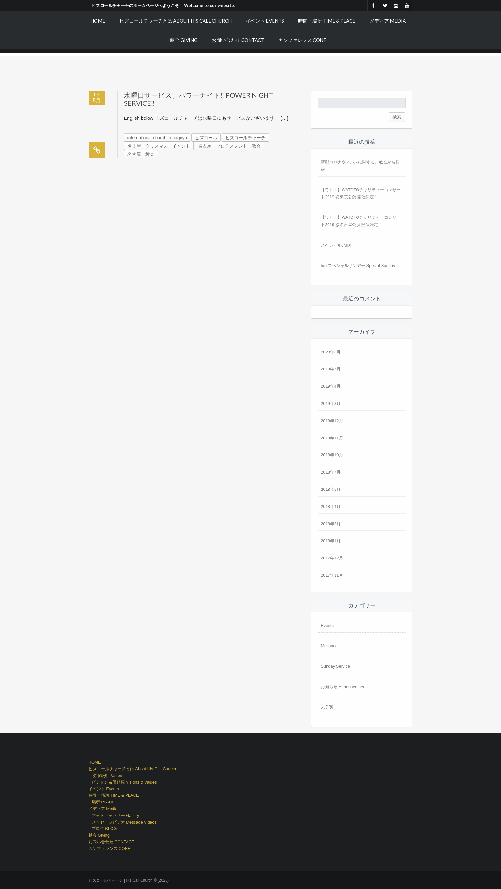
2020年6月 (331, 352)
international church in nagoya (157, 137)
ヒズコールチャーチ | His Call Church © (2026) (129, 880)
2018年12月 (332, 420)
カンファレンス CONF (302, 40)
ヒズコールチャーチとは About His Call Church (175, 21)
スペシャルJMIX (336, 245)
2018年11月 (332, 438)
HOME (97, 21)
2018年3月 (331, 523)
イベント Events (265, 21)
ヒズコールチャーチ (245, 137)
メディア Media (388, 21)
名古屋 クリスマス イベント (158, 145)
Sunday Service (335, 666)
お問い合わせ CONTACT (238, 40)
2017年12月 (332, 558)
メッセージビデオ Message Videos (124, 822)
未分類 (327, 707)
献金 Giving (183, 40)
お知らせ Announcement (343, 686)
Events (327, 625)
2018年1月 (331, 540)
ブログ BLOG (104, 828)
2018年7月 (331, 472)
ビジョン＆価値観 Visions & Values (124, 782)
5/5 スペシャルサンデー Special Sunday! (358, 265)
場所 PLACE (103, 802)
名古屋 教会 (140, 154)
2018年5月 (331, 489)
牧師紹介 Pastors (108, 775)
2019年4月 (331, 386)
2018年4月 (331, 506)
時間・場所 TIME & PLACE (326, 21)
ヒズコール (206, 137)
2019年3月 (331, 403)
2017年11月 (332, 575)
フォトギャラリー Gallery (115, 815)
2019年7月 (331, 369)
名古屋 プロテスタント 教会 (229, 145)
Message (329, 645)
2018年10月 (332, 454)
